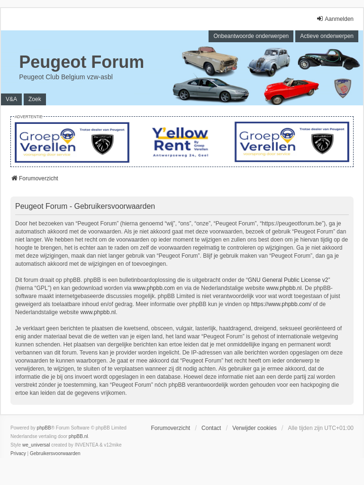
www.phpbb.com (154, 288)
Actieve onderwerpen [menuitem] (327, 36)
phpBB (44, 427)
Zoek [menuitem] (34, 99)
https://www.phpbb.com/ (281, 304)
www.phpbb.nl (284, 288)
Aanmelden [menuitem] (335, 18)
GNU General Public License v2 (288, 280)
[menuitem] (18, 453)
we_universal (36, 445)
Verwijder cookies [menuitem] (254, 428)
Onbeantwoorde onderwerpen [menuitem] (251, 36)
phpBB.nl (78, 436)
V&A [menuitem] (11, 99)
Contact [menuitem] (211, 428)
